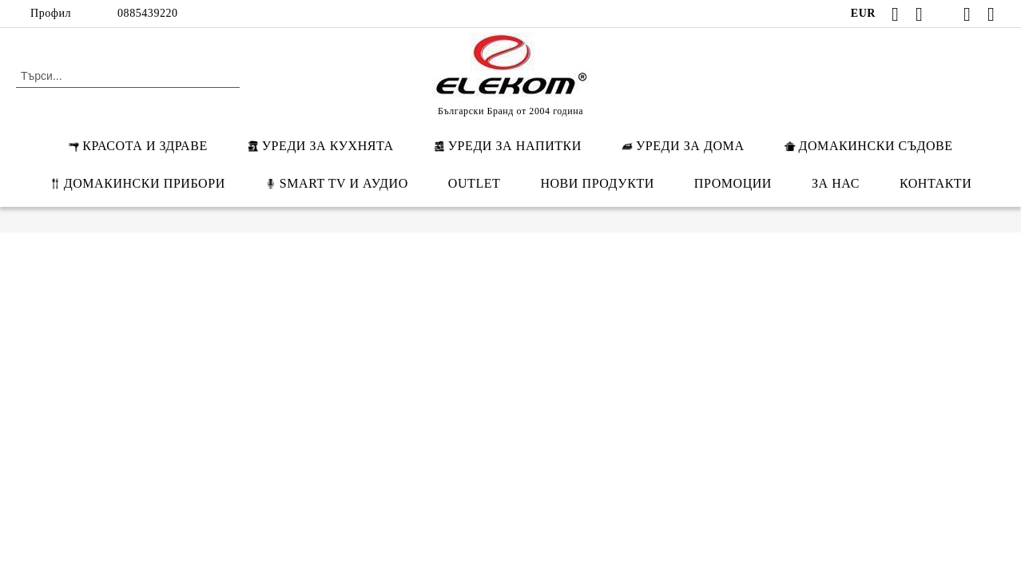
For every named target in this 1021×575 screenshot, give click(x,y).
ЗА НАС (836, 183)
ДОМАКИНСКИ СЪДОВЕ (869, 146)
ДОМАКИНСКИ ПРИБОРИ (137, 183)
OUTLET (474, 183)
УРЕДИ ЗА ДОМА (683, 146)
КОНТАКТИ (935, 183)
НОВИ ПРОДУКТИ (597, 183)
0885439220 (147, 13)
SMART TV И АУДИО (336, 183)
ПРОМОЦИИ (733, 183)
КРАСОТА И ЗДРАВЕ (137, 146)
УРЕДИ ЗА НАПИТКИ (508, 146)
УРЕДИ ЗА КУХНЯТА (321, 146)
